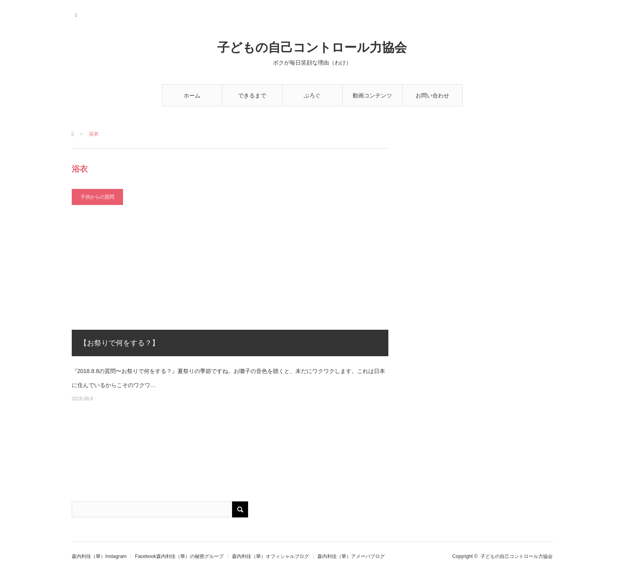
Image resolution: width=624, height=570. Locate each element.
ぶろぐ (312, 95)
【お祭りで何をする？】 (119, 343)
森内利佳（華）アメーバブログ (351, 556)
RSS (77, 14)
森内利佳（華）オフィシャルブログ (270, 556)
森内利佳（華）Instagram (99, 556)
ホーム (192, 95)
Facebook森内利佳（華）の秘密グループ (179, 556)
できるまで (252, 95)
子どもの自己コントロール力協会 (312, 48)
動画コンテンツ (372, 95)
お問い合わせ (432, 95)
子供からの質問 (97, 197)
